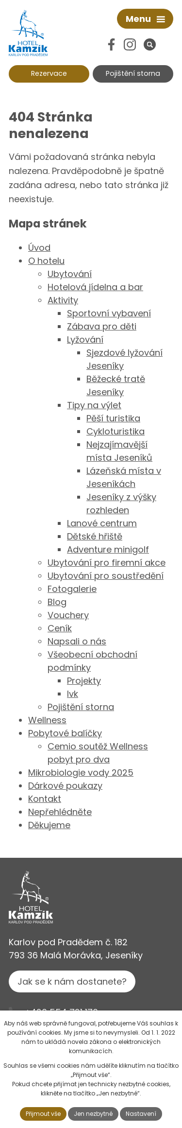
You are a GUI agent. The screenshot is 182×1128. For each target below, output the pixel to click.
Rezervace (49, 73)
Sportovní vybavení (109, 313)
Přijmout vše (43, 1114)
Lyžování (85, 339)
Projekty (84, 681)
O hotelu (46, 261)
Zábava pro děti (101, 326)
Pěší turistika (113, 418)
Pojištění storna (133, 73)
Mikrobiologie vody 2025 (80, 772)
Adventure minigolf (108, 549)
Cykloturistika (115, 431)
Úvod (39, 248)
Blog (57, 602)
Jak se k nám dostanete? (72, 981)
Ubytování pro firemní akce (106, 562)
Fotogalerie (72, 589)
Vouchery (68, 615)
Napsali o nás (77, 641)
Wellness (47, 720)
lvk (72, 694)
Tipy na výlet (94, 405)
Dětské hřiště (94, 536)
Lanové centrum (102, 523)
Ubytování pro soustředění (106, 576)
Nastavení (141, 1114)
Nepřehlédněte (60, 812)
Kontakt (44, 799)
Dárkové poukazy (65, 786)
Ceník (60, 628)
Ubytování (70, 274)
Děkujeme (49, 825)
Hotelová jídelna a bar (95, 287)
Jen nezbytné (93, 1114)
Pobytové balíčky (65, 733)
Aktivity (63, 300)
